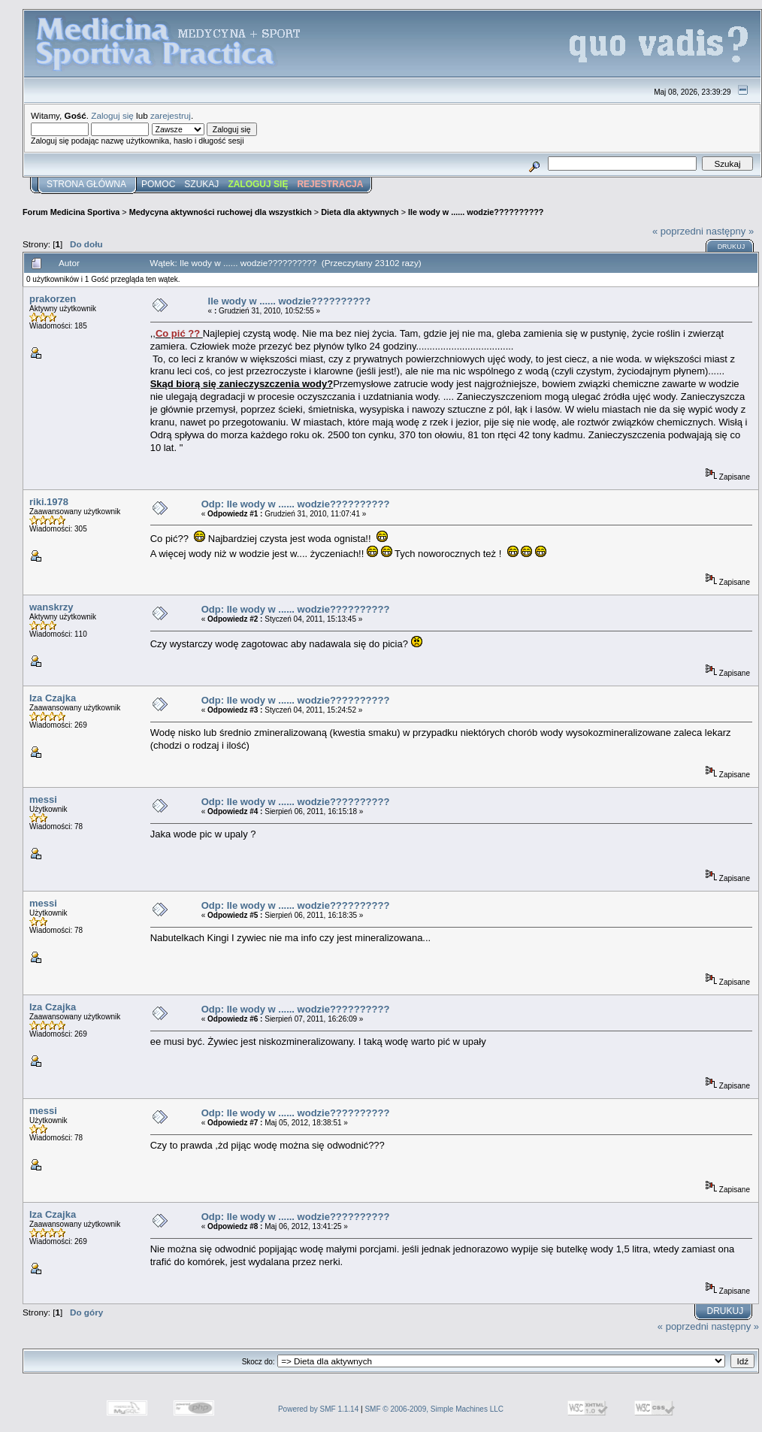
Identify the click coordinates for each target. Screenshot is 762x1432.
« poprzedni (677, 231)
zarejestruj (170, 115)
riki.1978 (48, 501)
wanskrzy (51, 607)
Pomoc (158, 184)
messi (43, 799)
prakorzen (52, 298)
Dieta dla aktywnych (360, 211)
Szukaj (201, 184)
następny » (730, 231)
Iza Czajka (52, 698)
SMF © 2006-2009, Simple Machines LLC (433, 1409)
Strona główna (86, 184)
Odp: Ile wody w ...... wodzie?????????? (295, 504)
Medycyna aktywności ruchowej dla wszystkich (220, 211)
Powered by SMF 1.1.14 (318, 1409)
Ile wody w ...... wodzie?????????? (475, 211)
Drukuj (731, 246)
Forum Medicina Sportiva (71, 211)
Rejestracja (330, 184)
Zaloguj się (112, 115)
